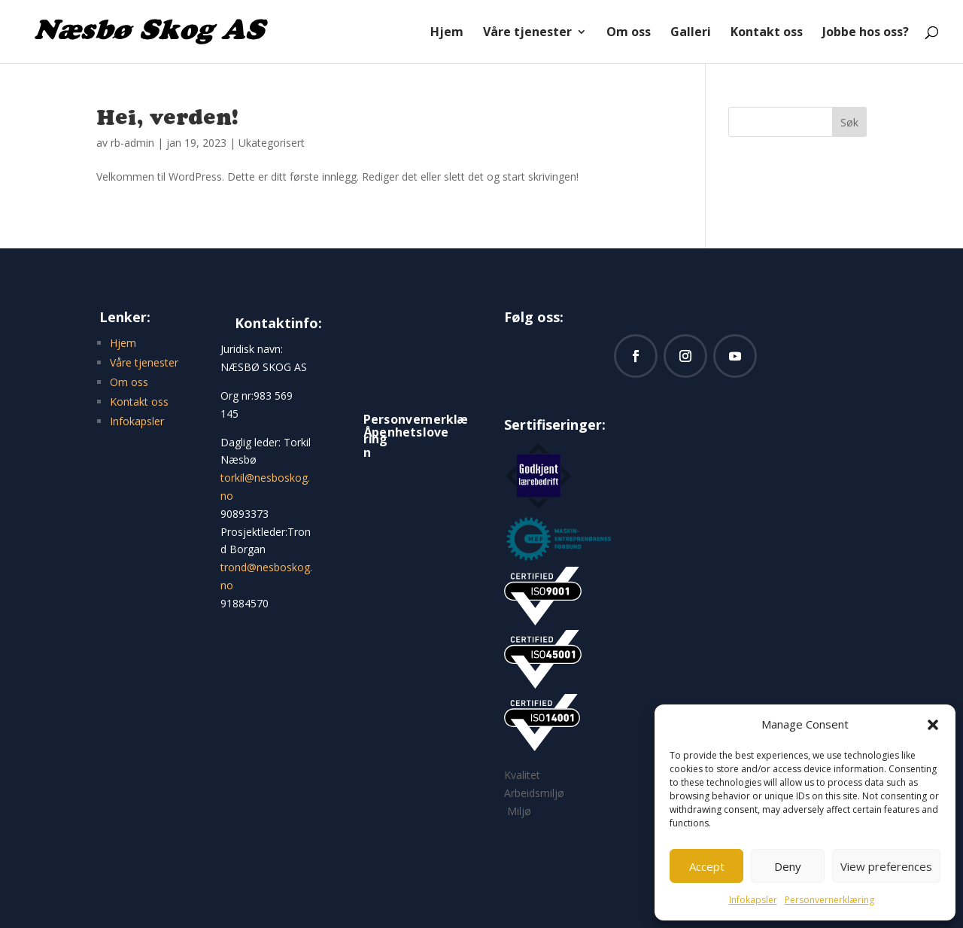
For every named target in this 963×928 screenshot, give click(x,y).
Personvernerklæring (829, 899)
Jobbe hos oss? (865, 33)
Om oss (628, 33)
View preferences (886, 866)
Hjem (446, 33)
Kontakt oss (767, 33)
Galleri (690, 33)
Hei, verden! (167, 116)
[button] (932, 724)
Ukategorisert (271, 142)
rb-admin (132, 142)
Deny (787, 866)
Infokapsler (753, 899)
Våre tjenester (527, 33)
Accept (707, 866)
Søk (849, 122)
